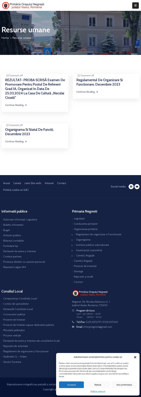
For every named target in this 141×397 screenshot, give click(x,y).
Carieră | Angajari (83, 260)
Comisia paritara (12, 256)
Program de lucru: (85, 310)
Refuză (97, 384)
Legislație (79, 218)
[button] (135, 357)
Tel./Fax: (97, 322)
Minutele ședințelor (14, 330)
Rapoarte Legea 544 (14, 267)
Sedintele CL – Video (15, 356)
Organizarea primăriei (86, 229)
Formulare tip (10, 246)
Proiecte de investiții (85, 266)
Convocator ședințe (14, 314)
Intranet (49, 183)
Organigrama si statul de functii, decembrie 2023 (29, 131)
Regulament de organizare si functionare (98, 234)
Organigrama (83, 239)
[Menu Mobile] (135, 5)
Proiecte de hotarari (14, 319)
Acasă (6, 183)
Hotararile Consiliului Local (18, 309)
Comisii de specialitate (16, 303)
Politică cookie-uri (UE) (15, 189)
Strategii (78, 271)
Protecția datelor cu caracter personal (24, 261)
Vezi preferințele (124, 384)
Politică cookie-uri (98, 391)
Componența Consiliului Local (20, 298)
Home (5, 38)
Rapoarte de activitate (15, 346)
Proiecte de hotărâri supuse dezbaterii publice (28, 324)
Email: (94, 326)
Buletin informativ (13, 224)
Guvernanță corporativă (89, 250)
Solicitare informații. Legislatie (20, 219)
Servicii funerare (12, 361)
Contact (61, 183)
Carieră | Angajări (85, 255)
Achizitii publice (12, 235)
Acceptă (71, 384)
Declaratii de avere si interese (19, 251)
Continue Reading (16, 105)
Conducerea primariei (86, 223)
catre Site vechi (32, 183)
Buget (6, 230)
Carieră (17, 183)
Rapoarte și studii (83, 276)
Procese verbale (12, 335)
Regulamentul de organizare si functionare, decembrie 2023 (99, 82)
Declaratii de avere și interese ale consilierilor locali (31, 340)
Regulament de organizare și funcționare (26, 351)
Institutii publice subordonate (92, 244)
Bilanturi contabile (13, 240)
